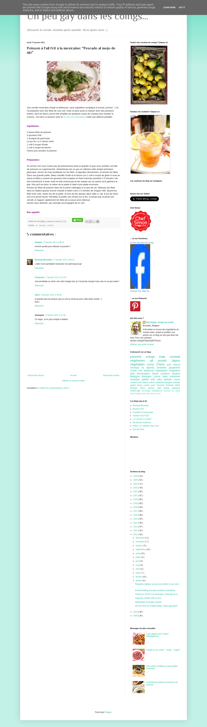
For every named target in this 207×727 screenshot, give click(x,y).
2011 (135, 534)
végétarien (140, 360)
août (138, 553)
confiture (166, 373)
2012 (135, 530)
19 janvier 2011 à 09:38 (51, 295)
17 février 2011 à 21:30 (55, 315)
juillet (138, 557)
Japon (176, 360)
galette (146, 379)
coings (152, 356)
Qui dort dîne (138, 429)
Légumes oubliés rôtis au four (148, 598)
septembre (141, 549)
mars (138, 573)
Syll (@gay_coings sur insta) (160, 322)
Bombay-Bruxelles (43, 260)
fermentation (144, 373)
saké (160, 388)
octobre (139, 545)
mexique (42, 225)
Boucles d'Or (138, 409)
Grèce (158, 376)
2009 (135, 616)
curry (151, 364)
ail (37, 225)
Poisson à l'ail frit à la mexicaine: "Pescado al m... (157, 594)
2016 (135, 515)
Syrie (132, 394)
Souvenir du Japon (172, 391)
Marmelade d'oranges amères (148, 602)
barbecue (150, 370)
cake (160, 379)
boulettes (136, 379)
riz (144, 367)
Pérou (144, 388)
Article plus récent (36, 375)
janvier (139, 580)
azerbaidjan (147, 391)
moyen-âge (136, 391)
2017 (135, 511)
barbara (38, 242)
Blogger (108, 712)
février (139, 577)
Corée (134, 370)
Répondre (39, 250)
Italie (166, 376)
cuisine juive (150, 385)
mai (138, 565)
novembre (140, 541)
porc (170, 364)
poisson (50, 225)
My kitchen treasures (142, 422)
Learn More (169, 7)
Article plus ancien (111, 375)
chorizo (152, 388)
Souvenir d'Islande (165, 385)
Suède (168, 388)
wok (154, 379)
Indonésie (175, 376)
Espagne (168, 382)
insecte (158, 394)
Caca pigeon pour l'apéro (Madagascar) (157, 635)
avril (138, 569)
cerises (177, 379)
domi (37, 295)
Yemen (153, 394)
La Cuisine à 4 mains (142, 419)
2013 (135, 526)
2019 (135, 503)
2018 (135, 507)
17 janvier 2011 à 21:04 (55, 277)
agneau (151, 367)
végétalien (138, 364)
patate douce (137, 385)
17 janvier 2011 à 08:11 (53, 242)
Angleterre (174, 370)
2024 (135, 484)
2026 (135, 476)
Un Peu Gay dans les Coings (142, 243)
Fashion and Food (141, 416)
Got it (182, 7)
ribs (144, 394)
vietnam (169, 379)
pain (133, 373)
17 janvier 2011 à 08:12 (63, 260)
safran (152, 382)
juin (137, 561)
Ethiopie (135, 388)
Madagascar (157, 391)
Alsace (145, 382)
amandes (163, 367)
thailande (160, 382)
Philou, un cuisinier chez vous (146, 426)
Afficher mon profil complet (142, 344)
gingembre (174, 367)
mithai (177, 385)
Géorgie (176, 382)
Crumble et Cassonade (143, 412)
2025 (135, 480)
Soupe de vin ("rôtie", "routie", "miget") (163, 650)
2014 (135, 523)
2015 (135, 519)
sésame (176, 373)
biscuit (176, 364)
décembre (140, 538)
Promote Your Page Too (140, 291)
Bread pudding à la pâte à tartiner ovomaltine (155, 590)
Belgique (136, 376)
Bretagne (148, 376)
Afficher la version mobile (73, 381)
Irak (148, 394)
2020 (135, 499)
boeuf (156, 373)
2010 (135, 612)
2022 (135, 491)
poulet (165, 360)
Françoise (39, 277)
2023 (135, 488)
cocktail (175, 356)
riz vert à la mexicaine (74, 117)
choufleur (139, 394)
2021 (135, 495)
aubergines (162, 370)
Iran (141, 370)
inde (164, 356)
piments (138, 356)
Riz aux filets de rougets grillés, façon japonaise (156, 606)
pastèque (176, 388)
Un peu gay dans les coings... (87, 15)
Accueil (73, 375)
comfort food (136, 382)
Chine (161, 364)
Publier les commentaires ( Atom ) (54, 388)
